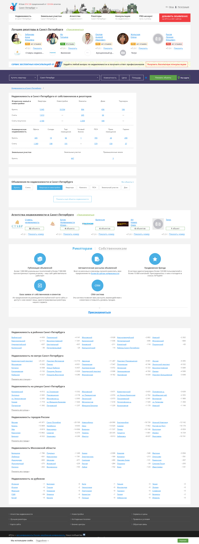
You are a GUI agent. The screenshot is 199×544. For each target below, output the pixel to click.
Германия (51, 491)
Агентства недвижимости (21, 514)
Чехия (155, 484)
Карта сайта (15, 524)
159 (110, 143)
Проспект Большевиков (162, 374)
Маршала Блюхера (90, 405)
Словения (156, 491)
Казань (14, 426)
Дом (124, 187)
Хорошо (182, 540)
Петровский (52, 405)
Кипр (84, 484)
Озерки (155, 371)
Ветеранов (157, 398)
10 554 (62, 109)
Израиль (156, 497)
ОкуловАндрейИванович (100, 37)
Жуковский (51, 463)
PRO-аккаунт (146, 17)
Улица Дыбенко (53, 368)
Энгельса (15, 395)
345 (36, 138)
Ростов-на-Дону (158, 426)
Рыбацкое (16, 374)
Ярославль (156, 436)
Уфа (13, 429)
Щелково (50, 460)
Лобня (84, 467)
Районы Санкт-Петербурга (128, 348)
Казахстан (86, 494)
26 (111, 138)
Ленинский (86, 398)
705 (95, 138)
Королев (120, 453)
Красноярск (51, 429)
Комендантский (124, 391)
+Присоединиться (75, 29)
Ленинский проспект (161, 364)
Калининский (87, 341)
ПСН (93, 187)
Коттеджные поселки (81, 519)
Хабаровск (121, 436)
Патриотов (16, 405)
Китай (14, 497)
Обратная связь (140, 524)
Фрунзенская (87, 374)
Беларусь (156, 494)
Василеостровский (54, 341)
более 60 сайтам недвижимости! (105, 273)
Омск (84, 426)
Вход (171, 7)
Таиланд (120, 491)
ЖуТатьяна (64, 35)
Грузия (120, 494)
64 (103, 115)
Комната (82, 187)
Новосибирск (87, 422)
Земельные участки (51, 17)
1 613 (42, 115)
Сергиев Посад (158, 463)
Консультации (123, 17)
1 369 (36, 143)
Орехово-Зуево (123, 460)
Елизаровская (17, 371)
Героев (14, 402)
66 (66, 138)
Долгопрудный (18, 463)
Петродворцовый (54, 348)
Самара (120, 426)
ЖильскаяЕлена (135, 35)
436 (102, 109)
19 (51, 138)
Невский (156, 337)
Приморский (52, 337)
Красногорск (52, 456)
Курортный (121, 344)
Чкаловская (122, 374)
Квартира (68, 187)
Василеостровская (160, 368)
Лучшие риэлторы (18, 519)
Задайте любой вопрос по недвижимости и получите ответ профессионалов (103, 64)
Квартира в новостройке (48, 187)
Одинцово (156, 456)
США (13, 494)
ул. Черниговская (19, 398)
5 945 (42, 109)
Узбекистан (122, 497)
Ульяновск (51, 436)
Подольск (51, 453)
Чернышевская (123, 371)
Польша (85, 497)
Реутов (85, 463)
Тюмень (85, 433)
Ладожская (121, 368)
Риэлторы (99, 17)
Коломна (121, 456)
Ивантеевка (157, 467)
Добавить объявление (175, 17)
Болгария (51, 484)
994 (82, 109)
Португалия (87, 491)
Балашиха (16, 453)
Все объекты (128, 182)
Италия (15, 487)
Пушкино (121, 463)
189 (102, 121)
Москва (15, 422)
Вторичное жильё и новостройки (21, 102)
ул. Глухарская (53, 391)
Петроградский (123, 341)
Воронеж (85, 429)
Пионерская (122, 364)
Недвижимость (24, 17)
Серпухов (86, 460)
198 (50, 143)
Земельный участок (108, 187)
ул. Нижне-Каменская (126, 395)
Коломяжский (17, 391)
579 (95, 143)
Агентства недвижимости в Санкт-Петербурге (43, 214)
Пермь (120, 429)
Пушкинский (157, 344)
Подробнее (41, 540)
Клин (119, 467)
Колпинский (17, 348)
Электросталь (87, 456)
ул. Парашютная (89, 395)
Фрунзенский (158, 341)
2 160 (42, 121)
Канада (50, 497)
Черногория (87, 487)
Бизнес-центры (78, 524)
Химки (84, 453)
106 (123, 109)
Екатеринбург (123, 422)
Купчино (15, 368)
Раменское (157, 460)
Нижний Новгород (160, 422)
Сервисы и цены (140, 514)
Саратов (50, 433)
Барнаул (15, 436)
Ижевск (155, 433)
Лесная (155, 361)
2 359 (82, 121)
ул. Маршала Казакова (56, 402)
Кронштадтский (88, 348)
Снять (27, 187)
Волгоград (156, 429)
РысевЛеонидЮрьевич (170, 37)
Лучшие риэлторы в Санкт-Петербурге (37, 29)
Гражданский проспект (91, 371)
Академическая (88, 368)
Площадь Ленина (54, 371)
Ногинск (15, 467)
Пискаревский (123, 398)
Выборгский (17, 337)
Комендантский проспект (22, 361)
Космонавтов (122, 405)
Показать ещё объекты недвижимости (72, 199)
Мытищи (156, 453)
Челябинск (51, 426)
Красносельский (18, 341)
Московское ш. (53, 398)
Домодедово (17, 460)
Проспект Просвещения (127, 361)
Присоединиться (99, 312)
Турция (50, 487)
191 (65, 143)
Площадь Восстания (55, 374)
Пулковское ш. (158, 391)
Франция (15, 491)
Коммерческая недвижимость (19, 130)
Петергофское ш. (124, 402)
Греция (120, 484)
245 (82, 115)
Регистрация (183, 7)
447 (72, 158)
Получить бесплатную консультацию (166, 64)
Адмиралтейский (19, 344)
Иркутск (85, 436)
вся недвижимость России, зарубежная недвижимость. (41, 535)
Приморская (87, 364)
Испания (15, 484)
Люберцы (15, 456)
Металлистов (87, 402)
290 (125, 138)
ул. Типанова (157, 402)
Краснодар (16, 433)
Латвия (155, 487)
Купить (16, 187)
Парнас (50, 364)
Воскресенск (52, 467)
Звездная (86, 361)
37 (126, 143)
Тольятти (121, 433)
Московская (16, 364)
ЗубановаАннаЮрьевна (29, 37)
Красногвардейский (125, 337)
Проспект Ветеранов (55, 361)
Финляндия (122, 487)
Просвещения (53, 395)
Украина (50, 494)
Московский (87, 337)
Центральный (53, 344)
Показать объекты (163, 78)
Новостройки (78, 514)
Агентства (76, 17)
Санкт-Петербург (54, 422)
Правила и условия (141, 519)
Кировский (86, 344)
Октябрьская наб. (159, 395)
